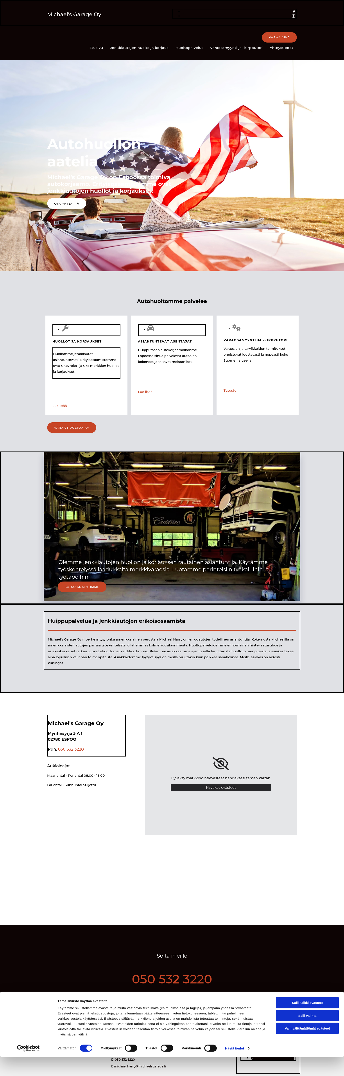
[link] (221, 753)
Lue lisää (59, 395)
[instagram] (293, 16)
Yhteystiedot (241, 37)
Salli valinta (307, 1035)
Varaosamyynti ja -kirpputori (197, 37)
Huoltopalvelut (152, 37)
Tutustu (230, 380)
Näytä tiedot (234, 1067)
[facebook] (294, 12)
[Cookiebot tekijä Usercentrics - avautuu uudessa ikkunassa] (28, 1067)
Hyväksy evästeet (221, 777)
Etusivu (62, 37)
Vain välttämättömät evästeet (307, 1047)
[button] (279, 37)
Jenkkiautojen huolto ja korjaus (104, 37)
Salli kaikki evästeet (307, 1022)
